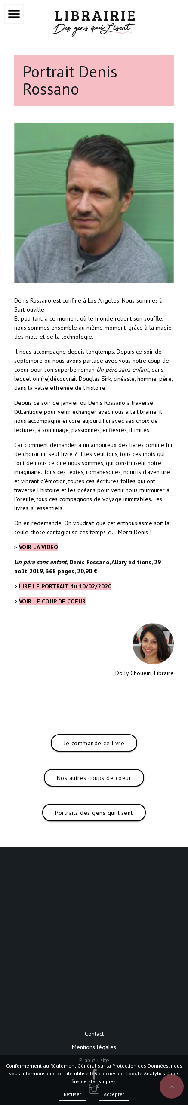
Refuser (72, 1094)
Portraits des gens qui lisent (94, 813)
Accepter (114, 1094)
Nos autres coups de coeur (94, 778)
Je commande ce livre (94, 743)
